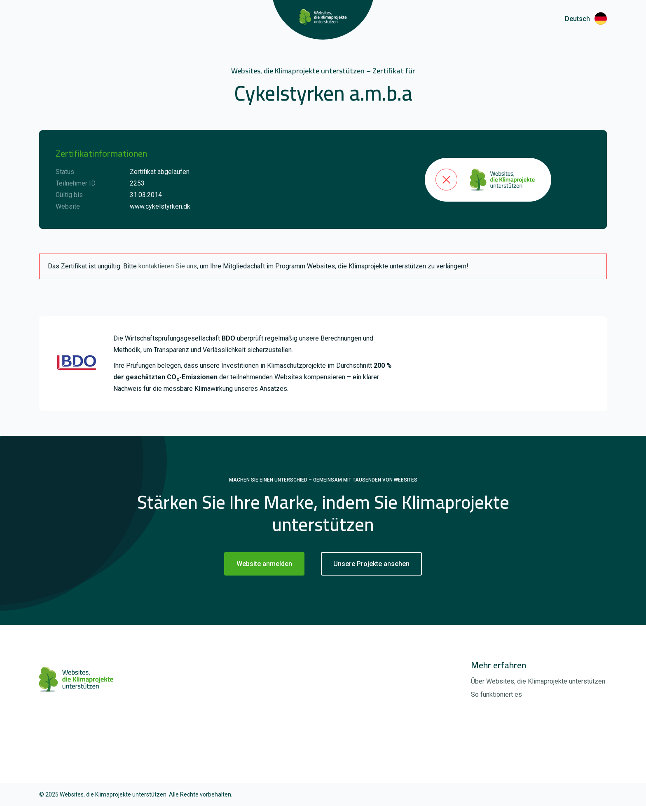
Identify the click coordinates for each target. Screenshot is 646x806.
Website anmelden (264, 564)
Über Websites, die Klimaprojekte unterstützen (538, 681)
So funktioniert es (496, 694)
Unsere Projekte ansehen (371, 564)
